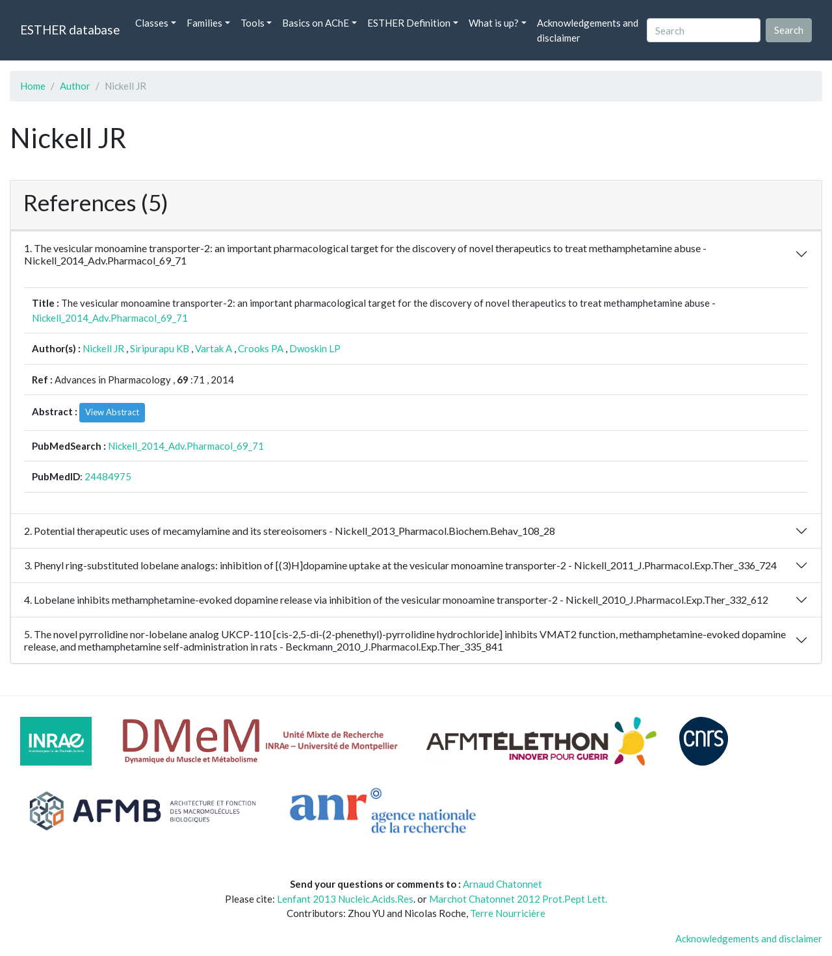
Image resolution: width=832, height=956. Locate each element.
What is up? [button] (494, 23)
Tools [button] (252, 23)
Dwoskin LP (315, 348)
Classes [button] (151, 23)
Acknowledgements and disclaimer (587, 30)
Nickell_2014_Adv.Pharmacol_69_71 (110, 318)
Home (33, 86)
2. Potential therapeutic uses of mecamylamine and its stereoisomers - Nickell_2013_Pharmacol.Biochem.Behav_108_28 (289, 530)
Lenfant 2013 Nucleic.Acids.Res (345, 899)
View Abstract (112, 412)
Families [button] (204, 23)
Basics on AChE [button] (315, 23)
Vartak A (213, 348)
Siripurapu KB (159, 348)
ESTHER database (70, 29)
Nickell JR (103, 348)
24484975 (107, 476)
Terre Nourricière (507, 913)
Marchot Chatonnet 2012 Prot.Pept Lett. (518, 899)
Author (75, 86)
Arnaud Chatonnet (502, 884)
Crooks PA (260, 348)
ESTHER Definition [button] (408, 23)
